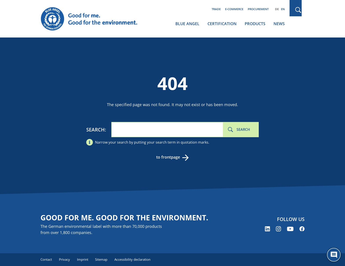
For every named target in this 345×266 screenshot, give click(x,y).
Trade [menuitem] (216, 9)
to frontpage (168, 157)
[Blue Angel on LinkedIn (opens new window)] (267, 228)
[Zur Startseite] (93, 19)
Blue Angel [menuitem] (187, 23)
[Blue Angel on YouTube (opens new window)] (290, 228)
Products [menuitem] (255, 23)
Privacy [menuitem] (64, 259)
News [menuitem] (279, 23)
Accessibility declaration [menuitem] (133, 259)
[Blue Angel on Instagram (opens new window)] (278, 228)
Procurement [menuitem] (258, 9)
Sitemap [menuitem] (101, 259)
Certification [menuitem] (222, 23)
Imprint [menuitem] (82, 259)
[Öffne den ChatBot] (334, 255)
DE (277, 9)
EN (283, 9)
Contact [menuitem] (46, 259)
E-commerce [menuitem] (234, 9)
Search (95, 129)
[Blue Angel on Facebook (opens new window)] (302, 228)
